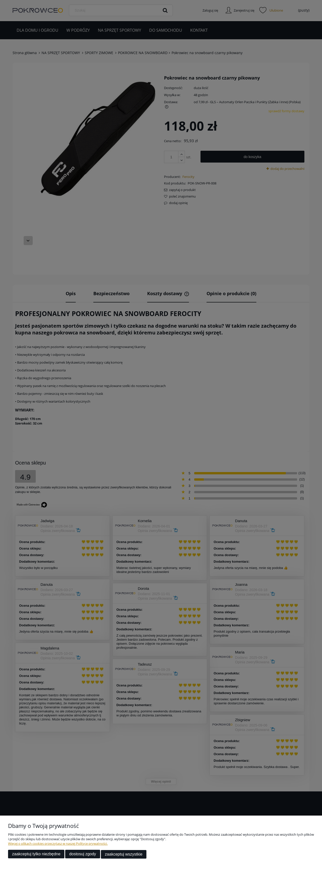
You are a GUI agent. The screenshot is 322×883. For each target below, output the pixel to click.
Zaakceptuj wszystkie (123, 854)
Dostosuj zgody (82, 854)
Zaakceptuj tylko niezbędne (36, 854)
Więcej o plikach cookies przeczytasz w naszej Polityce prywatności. (58, 844)
